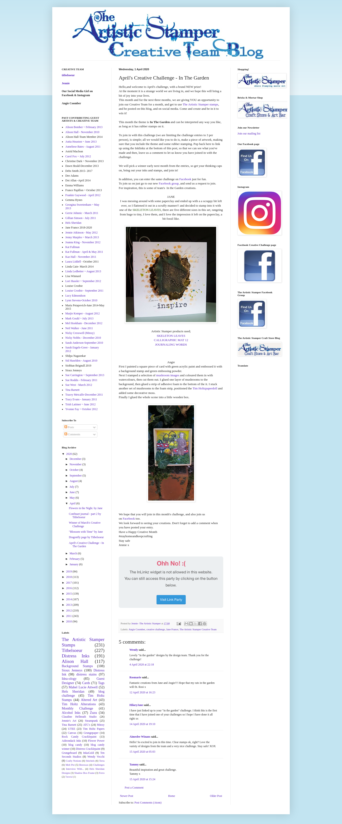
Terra (101, 760)
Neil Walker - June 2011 (79, 328)
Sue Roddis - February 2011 (81, 380)
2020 (69, 454)
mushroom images (167, 375)
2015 (69, 593)
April (73, 503)
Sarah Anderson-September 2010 (84, 342)
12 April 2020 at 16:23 (142, 692)
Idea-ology (69, 678)
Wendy (133, 649)
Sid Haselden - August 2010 (81, 360)
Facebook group (169, 183)
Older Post (216, 796)
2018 (69, 577)
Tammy (134, 764)
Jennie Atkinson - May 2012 (81, 232)
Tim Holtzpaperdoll (205, 388)
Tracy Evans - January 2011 (81, 399)
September (76, 475)
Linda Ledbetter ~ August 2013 (83, 271)
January (74, 564)
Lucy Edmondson (75, 295)
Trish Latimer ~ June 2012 (80, 404)
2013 (69, 604)
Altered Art (89, 700)
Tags (101, 683)
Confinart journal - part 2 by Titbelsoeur (85, 515)
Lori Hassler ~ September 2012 (83, 281)
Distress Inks (76, 655)
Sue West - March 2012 (78, 385)
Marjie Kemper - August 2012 (82, 313)
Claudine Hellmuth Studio (79, 716)
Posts (69, 427)
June (73, 492)
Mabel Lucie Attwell (83, 687)
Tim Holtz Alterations (79, 704)
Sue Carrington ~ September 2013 (84, 375)
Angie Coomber (137, 629)
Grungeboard (69, 753)
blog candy (75, 744)
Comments (72, 434)
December (76, 459)
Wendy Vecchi (95, 756)
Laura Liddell (73, 261)
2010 (69, 621)
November (76, 464)
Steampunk (91, 720)
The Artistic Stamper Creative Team (198, 629)
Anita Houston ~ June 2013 (81, 141)
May (73, 497)
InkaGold (88, 753)
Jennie (66, 83)
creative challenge (155, 629)
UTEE (71, 728)
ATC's (86, 724)
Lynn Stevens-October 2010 (81, 300)
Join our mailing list (249, 133)
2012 (69, 610)
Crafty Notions (73, 760)
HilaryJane (136, 705)
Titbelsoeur (72, 650)
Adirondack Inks (71, 740)
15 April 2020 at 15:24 (142, 779)
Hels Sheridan (73, 222)
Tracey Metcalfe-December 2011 (84, 394)
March (74, 553)
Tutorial (69, 776)
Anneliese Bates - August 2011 (82, 146)
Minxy (100, 724)
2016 (69, 588)
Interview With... (75, 768)
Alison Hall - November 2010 (82, 132)
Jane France (172, 629)
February (75, 559)
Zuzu (93, 713)
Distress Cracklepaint (88, 748)
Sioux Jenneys (72, 670)
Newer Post (126, 796)
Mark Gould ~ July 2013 (79, 318)
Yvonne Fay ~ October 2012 (81, 409)
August (74, 481)
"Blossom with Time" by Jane (86, 531)
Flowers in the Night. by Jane (85, 508)
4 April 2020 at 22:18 (141, 664)
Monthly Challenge (77, 708)
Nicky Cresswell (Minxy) (80, 333)
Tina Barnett (72, 390)
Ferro (101, 772)
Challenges (98, 764)
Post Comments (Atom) (148, 802)
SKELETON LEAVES (171, 336)
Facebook (185, 179)
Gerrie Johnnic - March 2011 (81, 213)
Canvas (72, 733)
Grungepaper (91, 733)
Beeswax (84, 764)
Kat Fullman (72, 247)
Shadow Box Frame (84, 772)
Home (171, 796)
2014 (69, 599)
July (72, 486)
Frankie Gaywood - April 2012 (82, 195)
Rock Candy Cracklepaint (79, 736)
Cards (86, 683)
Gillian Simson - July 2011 (80, 218)
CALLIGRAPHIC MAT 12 (171, 340)
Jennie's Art (69, 720)
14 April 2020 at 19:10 (142, 724)
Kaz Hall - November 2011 (80, 256)
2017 (69, 582)
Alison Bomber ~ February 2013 (83, 127)
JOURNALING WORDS (171, 344)
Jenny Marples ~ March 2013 (82, 237)
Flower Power (96, 740)
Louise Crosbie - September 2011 (84, 290)
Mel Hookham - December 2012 (83, 323)
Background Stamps (77, 666)
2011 (69, 616)
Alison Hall (75, 661)
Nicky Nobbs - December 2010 (83, 337)
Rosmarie (135, 677)
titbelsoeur (68, 75)
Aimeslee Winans (139, 736)
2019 (69, 571)
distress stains (86, 674)
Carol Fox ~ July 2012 (78, 156)
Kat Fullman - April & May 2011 (84, 251)
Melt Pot (70, 764)
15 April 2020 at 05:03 (142, 751)
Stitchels (90, 760)
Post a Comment (134, 787)
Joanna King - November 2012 (82, 242)
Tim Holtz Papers (93, 728)
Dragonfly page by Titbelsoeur (86, 537)
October (75, 470)
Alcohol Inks (71, 713)
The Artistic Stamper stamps (200, 104)
